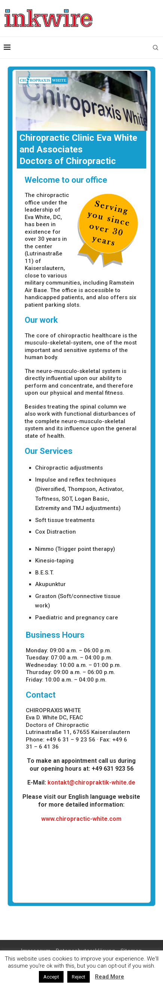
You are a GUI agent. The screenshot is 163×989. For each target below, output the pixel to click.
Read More (109, 976)
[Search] (155, 47)
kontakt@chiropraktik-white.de (91, 782)
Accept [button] (51, 977)
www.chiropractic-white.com (81, 818)
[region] (82, 101)
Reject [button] (78, 977)
